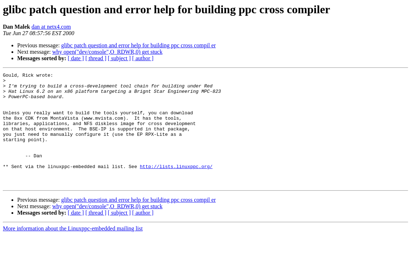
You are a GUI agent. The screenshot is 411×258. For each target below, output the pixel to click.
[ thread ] (95, 58)
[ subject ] (119, 58)
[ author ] (143, 58)
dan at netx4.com (51, 27)
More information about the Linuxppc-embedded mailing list (73, 251)
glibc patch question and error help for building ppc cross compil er (138, 45)
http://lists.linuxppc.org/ (176, 185)
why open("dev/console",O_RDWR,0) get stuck (107, 52)
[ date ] (76, 58)
